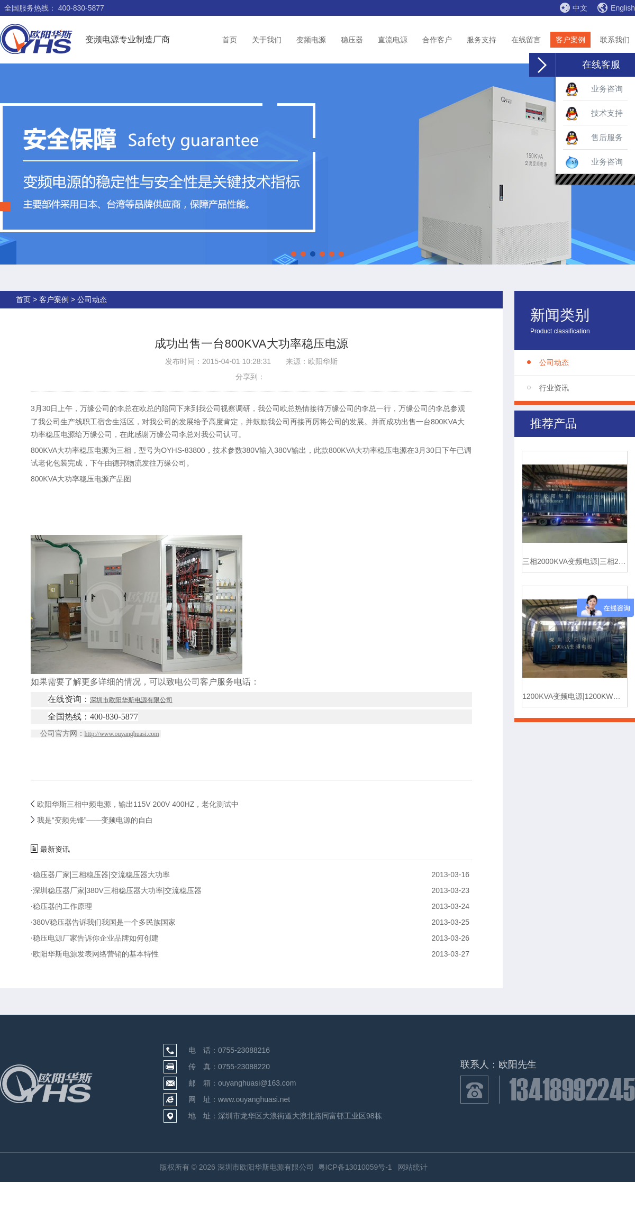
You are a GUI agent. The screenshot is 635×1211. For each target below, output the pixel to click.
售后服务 (594, 138)
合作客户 (437, 39)
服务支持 (481, 39)
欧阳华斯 (323, 361)
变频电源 (311, 39)
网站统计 (413, 1167)
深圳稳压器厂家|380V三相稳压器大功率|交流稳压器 (116, 890)
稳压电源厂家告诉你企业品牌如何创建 (95, 938)
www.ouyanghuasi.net (254, 1099)
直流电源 (392, 39)
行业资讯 (554, 388)
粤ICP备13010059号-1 (355, 1167)
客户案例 (570, 39)
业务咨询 (594, 89)
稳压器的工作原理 (61, 906)
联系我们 (615, 39)
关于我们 (267, 39)
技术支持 (594, 113)
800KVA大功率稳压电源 (70, 450)
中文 (573, 7)
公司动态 (554, 362)
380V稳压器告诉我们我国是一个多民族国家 (103, 922)
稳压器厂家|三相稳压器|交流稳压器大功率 (100, 874)
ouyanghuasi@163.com (257, 1083)
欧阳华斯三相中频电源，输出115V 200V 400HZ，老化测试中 (138, 804)
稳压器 (352, 39)
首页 (229, 39)
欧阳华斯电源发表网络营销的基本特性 (95, 954)
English (616, 8)
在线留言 (526, 39)
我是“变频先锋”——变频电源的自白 (95, 820)
